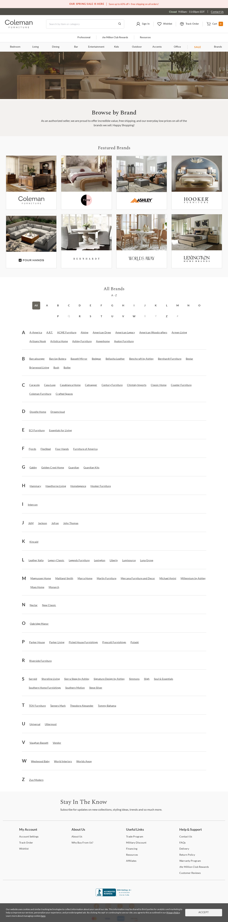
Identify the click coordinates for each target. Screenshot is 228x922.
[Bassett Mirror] (79, 359)
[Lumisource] (129, 560)
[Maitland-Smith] (64, 578)
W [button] (134, 316)
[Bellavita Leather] (115, 359)
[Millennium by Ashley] (193, 578)
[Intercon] (33, 504)
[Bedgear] (96, 359)
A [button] (47, 305)
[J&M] (31, 523)
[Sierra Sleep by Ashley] (76, 679)
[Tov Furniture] (86, 182)
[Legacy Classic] (56, 560)
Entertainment (96, 47)
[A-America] (35, 332)
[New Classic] (49, 605)
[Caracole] (34, 385)
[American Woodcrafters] (153, 332)
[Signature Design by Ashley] (109, 679)
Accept (204, 912)
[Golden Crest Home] (52, 467)
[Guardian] (73, 467)
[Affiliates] (131, 860)
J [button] (144, 305)
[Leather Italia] (36, 560)
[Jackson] (42, 523)
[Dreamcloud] (58, 412)
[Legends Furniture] (79, 560)
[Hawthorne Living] (56, 486)
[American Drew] (102, 332)
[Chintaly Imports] (136, 385)
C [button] (69, 305)
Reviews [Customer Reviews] (190, 872)
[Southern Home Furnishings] (45, 687)
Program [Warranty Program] (190, 860)
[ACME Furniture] (66, 332)
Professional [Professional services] (83, 37)
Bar (76, 47)
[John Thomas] (70, 523)
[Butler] (67, 367)
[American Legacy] (125, 332)
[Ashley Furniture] (141, 182)
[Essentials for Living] (60, 430)
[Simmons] (134, 679)
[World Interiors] (63, 761)
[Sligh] (146, 679)
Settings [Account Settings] (29, 836)
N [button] (188, 305)
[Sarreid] (33, 679)
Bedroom (15, 47)
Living (35, 47)
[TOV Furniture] (37, 705)
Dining (55, 47)
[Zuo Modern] (36, 780)
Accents (157, 47)
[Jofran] (55, 523)
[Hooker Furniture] (196, 182)
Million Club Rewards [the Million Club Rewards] (194, 866)
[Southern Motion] (75, 687)
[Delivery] (184, 848)
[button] (143, 24)
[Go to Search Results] (120, 24)
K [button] (156, 305)
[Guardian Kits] (91, 467)
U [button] (112, 316)
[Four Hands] (62, 449)
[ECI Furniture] (37, 430)
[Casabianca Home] (70, 385)
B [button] (58, 305)
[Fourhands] (31, 241)
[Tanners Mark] (58, 705)
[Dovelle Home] (38, 412)
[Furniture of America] (85, 449)
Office (177, 47)
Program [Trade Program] (134, 836)
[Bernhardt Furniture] (86, 241)
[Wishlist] (24, 848)
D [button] (80, 305)
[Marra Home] (85, 578)
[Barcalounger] (37, 359)
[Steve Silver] (95, 687)
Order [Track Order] (26, 842)
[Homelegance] (78, 486)
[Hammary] (35, 486)
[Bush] (56, 367)
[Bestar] (189, 359)
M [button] (177, 305)
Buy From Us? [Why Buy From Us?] (82, 842)
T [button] (101, 316)
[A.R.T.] (49, 332)
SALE (197, 47)
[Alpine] (84, 332)
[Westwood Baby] (40, 761)
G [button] (112, 305)
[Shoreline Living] (50, 679)
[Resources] (132, 854)
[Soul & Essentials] (163, 679)
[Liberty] (114, 560)
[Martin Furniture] (106, 578)
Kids (116, 47)
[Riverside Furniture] (40, 661)
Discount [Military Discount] (136, 842)
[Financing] (131, 848)
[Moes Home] (37, 587)
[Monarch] (54, 587)
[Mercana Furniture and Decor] (138, 578)
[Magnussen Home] (40, 578)
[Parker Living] (56, 642)
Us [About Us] (77, 836)
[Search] (85, 24)
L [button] (166, 305)
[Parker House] (37, 642)
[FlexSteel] (46, 449)
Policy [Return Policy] (187, 854)
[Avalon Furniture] (124, 341)
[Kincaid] (33, 542)
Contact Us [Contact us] (217, 11)
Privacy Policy (173, 912)
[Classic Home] (158, 385)
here (43, 915)
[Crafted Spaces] (64, 394)
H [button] (123, 305)
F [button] (101, 305)
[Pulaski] (134, 642)
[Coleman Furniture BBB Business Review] (114, 895)
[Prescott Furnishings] (114, 642)
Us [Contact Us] (185, 836)
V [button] (123, 316)
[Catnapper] (91, 385)
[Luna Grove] (146, 560)
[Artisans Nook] (37, 341)
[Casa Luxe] (49, 385)
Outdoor (137, 47)
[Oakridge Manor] (39, 623)
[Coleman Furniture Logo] (19, 27)
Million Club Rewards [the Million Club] (115, 37)
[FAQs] (182, 842)
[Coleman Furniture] (31, 182)
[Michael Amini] (167, 578)
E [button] (90, 305)
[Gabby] (33, 467)
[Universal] (34, 724)
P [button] (58, 316)
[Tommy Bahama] (107, 705)
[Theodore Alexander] (81, 705)
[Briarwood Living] (39, 367)
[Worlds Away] (141, 241)
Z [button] (167, 316)
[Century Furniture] (112, 385)
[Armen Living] (179, 332)
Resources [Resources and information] (145, 37)
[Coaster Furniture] (181, 385)
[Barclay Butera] (57, 359)
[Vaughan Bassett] (38, 743)
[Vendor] (57, 743)
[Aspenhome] (103, 341)
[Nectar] (34, 605)
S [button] (90, 316)
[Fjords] (32, 449)
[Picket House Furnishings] (83, 642)
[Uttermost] (51, 724)
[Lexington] (196, 241)
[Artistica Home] (59, 341)
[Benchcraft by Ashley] (141, 359)
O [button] (199, 305)
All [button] (36, 305)
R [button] (80, 316)
